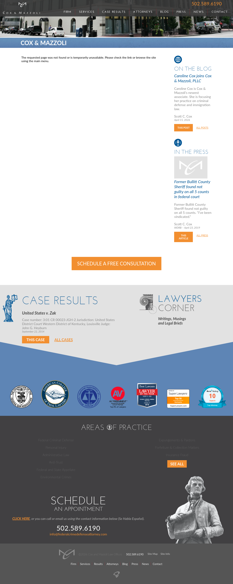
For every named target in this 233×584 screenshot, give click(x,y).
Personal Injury (56, 447)
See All (177, 464)
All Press (202, 235)
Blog (164, 11)
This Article (183, 237)
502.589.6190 (207, 3)
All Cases (63, 339)
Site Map (153, 553)
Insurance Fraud (177, 455)
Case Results (113, 11)
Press (181, 11)
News (199, 11)
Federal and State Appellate (56, 470)
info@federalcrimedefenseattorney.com (78, 534)
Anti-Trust (56, 462)
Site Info (165, 553)
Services (86, 11)
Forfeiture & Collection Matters (177, 447)
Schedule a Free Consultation (116, 263)
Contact (220, 11)
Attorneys (142, 11)
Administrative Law (56, 455)
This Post (183, 127)
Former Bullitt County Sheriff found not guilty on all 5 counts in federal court (192, 189)
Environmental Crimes (56, 477)
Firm (67, 11)
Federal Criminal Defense (56, 440)
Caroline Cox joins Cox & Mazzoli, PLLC (193, 78)
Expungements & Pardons (177, 440)
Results (98, 564)
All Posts (202, 127)
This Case (35, 339)
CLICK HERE (21, 519)
